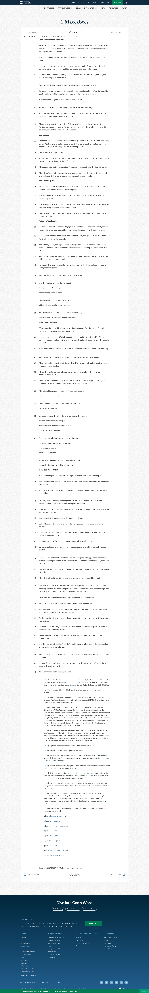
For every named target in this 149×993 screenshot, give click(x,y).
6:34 (91, 745)
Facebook (108, 981)
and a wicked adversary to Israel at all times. (55, 395)
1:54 (47, 792)
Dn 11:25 (53, 760)
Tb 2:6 (61, 840)
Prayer (50, 945)
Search (125, 2)
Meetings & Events (83, 942)
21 (68, 815)
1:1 (46, 679)
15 (74, 37)
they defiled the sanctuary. (49, 408)
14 (71, 37)
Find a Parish (91, 3)
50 (54, 787)
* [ (44, 679)
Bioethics (24, 959)
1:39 (47, 840)
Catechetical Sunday (28, 968)
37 (95, 745)
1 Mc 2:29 (53, 850)
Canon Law (25, 962)
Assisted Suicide (27, 953)
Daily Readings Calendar (84, 3)
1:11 (47, 820)
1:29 (47, 772)
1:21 (47, 765)
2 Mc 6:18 (64, 850)
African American (27, 942)
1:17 (47, 745)
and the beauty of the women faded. (52, 292)
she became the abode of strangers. (52, 420)
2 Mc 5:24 (70, 772)
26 (62, 835)
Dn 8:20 (55, 815)
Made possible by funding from (107, 988)
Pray (78, 945)
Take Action (80, 936)
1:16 (47, 825)
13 (67, 37)
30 (71, 825)
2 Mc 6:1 (56, 845)
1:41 (47, 845)
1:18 (47, 750)
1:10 (47, 707)
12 (64, 37)
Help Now (117, 2)
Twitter (103, 981)
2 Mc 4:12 (56, 820)
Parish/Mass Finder (111, 936)
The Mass (51, 956)
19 (51, 825)
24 (51, 830)
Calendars (108, 942)
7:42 (70, 850)
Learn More (93, 922)
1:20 (47, 755)
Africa (23, 939)
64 (51, 845)
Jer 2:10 (82, 681)
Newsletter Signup (111, 945)
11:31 (46, 803)
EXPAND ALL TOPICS (27, 974)
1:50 (47, 850)
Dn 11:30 (73, 684)
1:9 (46, 696)
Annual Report (26, 945)
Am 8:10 (55, 840)
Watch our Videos (88, 908)
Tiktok (126, 981)
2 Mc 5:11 (56, 830)
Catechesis (25, 965)
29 (58, 760)
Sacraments (52, 950)
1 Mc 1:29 (91, 775)
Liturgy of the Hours (55, 953)
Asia (22, 948)
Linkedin (117, 981)
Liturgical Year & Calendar (58, 948)
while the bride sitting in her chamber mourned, (56, 305)
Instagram (122, 981)
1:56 (47, 808)
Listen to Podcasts (73, 908)
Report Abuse (104, 3)
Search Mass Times (55, 942)
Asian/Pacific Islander (28, 950)
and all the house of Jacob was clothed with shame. (57, 317)
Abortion (24, 936)
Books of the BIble (55, 939)
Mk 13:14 (64, 855)
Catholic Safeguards (28, 970)
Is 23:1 (75, 681)
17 (62, 820)
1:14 (47, 729)
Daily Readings (76, 3)
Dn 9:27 (103, 800)
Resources (108, 939)
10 (58, 37)
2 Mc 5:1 (56, 825)
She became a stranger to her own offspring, (55, 425)
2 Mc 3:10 (80, 767)
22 (59, 815)
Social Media (108, 948)
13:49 (50, 787)
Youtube (112, 981)
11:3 (63, 815)
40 (51, 835)
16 (77, 37)
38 (59, 850)
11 (61, 37)
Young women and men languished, (52, 287)
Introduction (30, 37)
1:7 (46, 689)
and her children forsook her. (49, 430)
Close (143, 991)
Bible (23, 956)
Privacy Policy (80, 867)
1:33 (47, 782)
